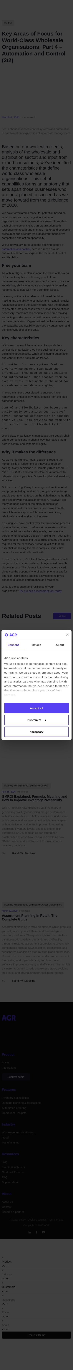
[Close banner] (67, 635)
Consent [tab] (13, 644)
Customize (36, 719)
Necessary (36, 731)
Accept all (36, 708)
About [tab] (60, 644)
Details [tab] (36, 644)
